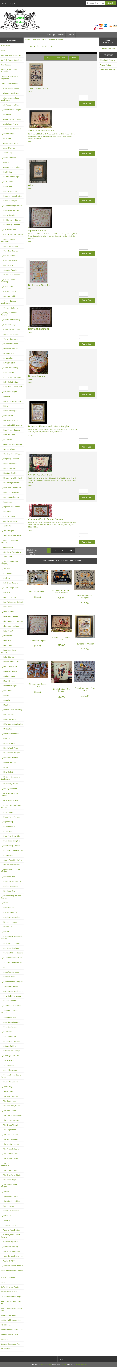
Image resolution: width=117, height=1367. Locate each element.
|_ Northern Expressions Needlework (10, 778)
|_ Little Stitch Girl (8, 631)
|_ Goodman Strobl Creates (11, 454)
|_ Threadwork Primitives (10, 1201)
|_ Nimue (4, 767)
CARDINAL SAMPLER (40, 474)
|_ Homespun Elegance (10, 497)
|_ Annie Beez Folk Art (9, 124)
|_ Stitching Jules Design (10, 1051)
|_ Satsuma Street (8, 977)
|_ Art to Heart (6, 138)
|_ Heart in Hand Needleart (11, 478)
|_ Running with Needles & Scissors (11, 937)
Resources (61, 35)
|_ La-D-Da (5, 592)
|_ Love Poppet (7, 645)
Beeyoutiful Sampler (38, 329)
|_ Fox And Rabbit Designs (11, 425)
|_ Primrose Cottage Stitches (12, 850)
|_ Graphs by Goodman (10, 459)
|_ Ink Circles (6, 511)
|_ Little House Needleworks (12, 621)
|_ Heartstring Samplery (10, 483)
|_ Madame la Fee (8, 676)
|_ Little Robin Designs (10, 626)
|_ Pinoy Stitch (6, 831)
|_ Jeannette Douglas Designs (9, 541)
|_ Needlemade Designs (10, 753)
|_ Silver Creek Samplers (10, 1022)
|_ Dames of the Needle (10, 344)
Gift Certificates (6, 1349)
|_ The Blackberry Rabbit (10, 1106)
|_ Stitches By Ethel (8, 1046)
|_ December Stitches (9, 348)
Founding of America (85, 644)
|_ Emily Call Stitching (9, 368)
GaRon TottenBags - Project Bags (11, 1309)
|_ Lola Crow (6, 640)
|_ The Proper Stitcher (9, 1158)
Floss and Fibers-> (8, 1277)
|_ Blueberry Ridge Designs (11, 206)
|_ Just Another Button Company (9, 563)
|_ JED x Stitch (7, 547)
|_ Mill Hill (5, 695)
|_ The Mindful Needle (9, 1134)
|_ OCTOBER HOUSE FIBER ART (9, 794)
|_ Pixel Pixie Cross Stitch (11, 836)
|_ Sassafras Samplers (10, 972)
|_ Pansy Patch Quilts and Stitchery (11, 806)
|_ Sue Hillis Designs (9, 1070)
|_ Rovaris (5, 931)
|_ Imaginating (6, 502)
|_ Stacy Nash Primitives (10, 1041)
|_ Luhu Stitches (7, 657)
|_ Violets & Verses (8, 1225)
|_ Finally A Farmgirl (8, 411)
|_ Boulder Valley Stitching (11, 220)
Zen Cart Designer (81, 1364)
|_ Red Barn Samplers (9, 886)
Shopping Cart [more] (108, 41)
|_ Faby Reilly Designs (10, 382)
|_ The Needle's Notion (10, 1144)
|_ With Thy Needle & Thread (12, 1256)
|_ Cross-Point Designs (10, 334)
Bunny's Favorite (36, 376)
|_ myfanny (5, 738)
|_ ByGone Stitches (8, 229)
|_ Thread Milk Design (9, 1196)
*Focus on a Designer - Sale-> (12, 55)
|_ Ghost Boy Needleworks (11, 444)
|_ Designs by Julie (8, 353)
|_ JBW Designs (7, 531)
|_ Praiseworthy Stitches (10, 846)
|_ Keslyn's (5, 578)
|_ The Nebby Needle (9, 1139)
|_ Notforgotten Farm (9, 789)
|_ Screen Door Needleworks (12, 991)
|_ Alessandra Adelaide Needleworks (10, 99)
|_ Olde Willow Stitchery (10, 800)
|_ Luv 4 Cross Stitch (9, 667)
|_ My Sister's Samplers (10, 734)
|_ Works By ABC (8, 1261)
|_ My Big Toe (6, 729)
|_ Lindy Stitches (7, 612)
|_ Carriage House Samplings (8, 240)
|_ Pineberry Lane (8, 826)
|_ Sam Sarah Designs (10, 948)
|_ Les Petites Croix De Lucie (12, 602)
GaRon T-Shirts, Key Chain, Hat (11, 1302)
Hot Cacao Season (37, 591)
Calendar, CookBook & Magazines (9, 78)
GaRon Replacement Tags (11, 1297)
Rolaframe (4, 1339)
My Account (70, 35)
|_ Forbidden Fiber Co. (10, 420)
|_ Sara (4, 967)
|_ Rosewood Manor (9, 922)
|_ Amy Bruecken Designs (11, 110)
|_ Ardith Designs (7, 134)
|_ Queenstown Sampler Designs (10, 871)
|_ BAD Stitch (6, 172)
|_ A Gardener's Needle (10, 88)
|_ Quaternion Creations (10, 865)
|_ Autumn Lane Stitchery (11, 167)
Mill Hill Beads (6, 1325)
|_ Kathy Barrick (7, 573)
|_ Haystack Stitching (9, 473)
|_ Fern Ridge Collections (11, 401)
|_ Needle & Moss (8, 743)
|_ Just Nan (5, 568)
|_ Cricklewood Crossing (10, 320)
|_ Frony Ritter (6, 439)
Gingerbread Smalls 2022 (38, 685)
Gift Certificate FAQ (107, 70)
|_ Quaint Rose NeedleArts (11, 860)
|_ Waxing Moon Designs (10, 1230)
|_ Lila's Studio (7, 607)
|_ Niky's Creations (8, 762)
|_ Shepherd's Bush (8, 1017)
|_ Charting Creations (9, 246)
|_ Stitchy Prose (7, 1060)
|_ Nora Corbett (7, 772)
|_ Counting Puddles (9, 296)
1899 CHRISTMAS (38, 88)
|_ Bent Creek (6, 186)
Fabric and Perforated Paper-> (12, 1271)
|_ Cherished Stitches (9, 251)
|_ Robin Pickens (7, 907)
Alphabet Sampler (37, 230)
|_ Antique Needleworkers (11, 129)
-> (9, 84)
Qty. (48, 58)
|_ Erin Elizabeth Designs (11, 377)
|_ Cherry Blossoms (8, 256)
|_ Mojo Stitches (7, 714)
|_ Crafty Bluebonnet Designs (9, 314)
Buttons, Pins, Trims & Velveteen (9, 71)
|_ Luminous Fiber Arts (10, 662)
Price (74, 58)
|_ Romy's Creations (9, 912)
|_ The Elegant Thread (9, 1130)
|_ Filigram (5, 406)
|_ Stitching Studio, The (10, 1056)
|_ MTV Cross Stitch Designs (12, 724)
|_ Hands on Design (8, 463)
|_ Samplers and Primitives (11, 958)
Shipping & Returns (107, 60)
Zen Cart (63, 1364)
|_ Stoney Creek (7, 1065)
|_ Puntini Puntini (7, 855)
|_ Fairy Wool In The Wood (11, 387)
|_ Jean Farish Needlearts (11, 535)
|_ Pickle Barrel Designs (10, 817)
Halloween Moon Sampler (84, 597)
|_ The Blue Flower (8, 1111)
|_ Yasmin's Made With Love (12, 1266)
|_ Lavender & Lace (8, 597)
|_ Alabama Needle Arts (10, 93)
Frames (3, 1282)
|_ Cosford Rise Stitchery (10, 275)
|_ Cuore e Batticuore (9, 339)
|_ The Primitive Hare (9, 1154)
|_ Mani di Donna (7, 681)
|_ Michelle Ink (6, 690)
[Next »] (71, 550)
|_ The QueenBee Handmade (8, 1164)
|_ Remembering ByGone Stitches (11, 897)
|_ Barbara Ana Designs (10, 177)
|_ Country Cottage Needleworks (8, 302)
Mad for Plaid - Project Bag (11, 1320)
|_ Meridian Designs (9, 686)
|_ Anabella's (6, 114)
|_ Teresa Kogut (7, 1087)
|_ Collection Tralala (8, 270)
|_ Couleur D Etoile (8, 291)
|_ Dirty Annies (6, 358)
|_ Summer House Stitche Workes (11, 1076)
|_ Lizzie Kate (6, 636)
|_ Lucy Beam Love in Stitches (9, 651)
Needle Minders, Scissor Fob (12, 1330)
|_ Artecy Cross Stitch (9, 143)
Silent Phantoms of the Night (85, 689)
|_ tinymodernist (7, 1206)
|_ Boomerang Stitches (10, 210)
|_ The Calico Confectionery (12, 1115)
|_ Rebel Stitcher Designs (11, 881)
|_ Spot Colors (6, 1032)
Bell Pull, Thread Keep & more (12, 60)
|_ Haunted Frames (8, 468)
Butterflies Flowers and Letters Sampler (48, 426)
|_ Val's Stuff (6, 1216)
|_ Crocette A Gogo (8, 324)
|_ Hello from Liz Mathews (11, 487)
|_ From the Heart (8, 435)
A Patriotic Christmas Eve (41, 130)
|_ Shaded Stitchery (8, 1001)
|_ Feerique (5, 396)
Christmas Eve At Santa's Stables (45, 519)
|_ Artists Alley (6, 153)
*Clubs (3, 50)
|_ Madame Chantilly (9, 671)
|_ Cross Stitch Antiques (10, 329)
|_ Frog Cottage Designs (10, 430)
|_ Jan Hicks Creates (9, 521)
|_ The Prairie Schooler (10, 1149)
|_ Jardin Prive (6, 526)
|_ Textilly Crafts (7, 1091)
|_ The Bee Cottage (8, 1101)
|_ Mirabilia (5, 700)
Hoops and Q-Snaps (8, 1315)
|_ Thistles (5, 1192)
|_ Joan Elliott (6, 557)
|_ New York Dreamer (9, 758)
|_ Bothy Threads (8, 215)
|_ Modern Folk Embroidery (11, 710)
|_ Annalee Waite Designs (11, 119)
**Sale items (5, 46)
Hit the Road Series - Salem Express (61, 591)
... (65, 550)
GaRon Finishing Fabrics (10, 1287)
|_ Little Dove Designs (9, 616)
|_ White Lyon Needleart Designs (10, 1236)
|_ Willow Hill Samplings (10, 1251)
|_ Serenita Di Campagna (11, 996)
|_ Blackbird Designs (9, 201)
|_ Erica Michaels (8, 372)
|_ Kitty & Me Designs (9, 583)
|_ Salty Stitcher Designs (10, 943)
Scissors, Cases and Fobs (10, 1344)
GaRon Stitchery (46, 1364)
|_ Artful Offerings (8, 148)
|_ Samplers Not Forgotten (11, 962)
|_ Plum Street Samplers (10, 841)
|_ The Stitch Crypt (8, 1180)
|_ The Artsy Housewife (10, 1096)
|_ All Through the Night (10, 105)
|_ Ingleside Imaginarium (10, 507)
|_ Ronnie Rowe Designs (10, 917)
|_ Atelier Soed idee (8, 158)
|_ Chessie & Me (7, 265)
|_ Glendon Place (8, 449)
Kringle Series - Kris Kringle (61, 690)
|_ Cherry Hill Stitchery (10, 260)
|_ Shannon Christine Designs (9, 1011)
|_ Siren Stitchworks (9, 1027)
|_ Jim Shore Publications (11, 552)
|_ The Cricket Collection (10, 1120)
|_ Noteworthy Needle (9, 784)
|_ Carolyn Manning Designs (12, 234)
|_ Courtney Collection (9, 308)
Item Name (61, 58)
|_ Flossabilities (7, 416)
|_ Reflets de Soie (8, 891)
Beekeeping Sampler (39, 285)
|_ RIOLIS (5, 903)
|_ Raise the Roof (8, 876)
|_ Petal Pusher (7, 812)
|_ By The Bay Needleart (10, 225)
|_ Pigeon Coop (7, 822)
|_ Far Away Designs (9, 392)
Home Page (51, 35)
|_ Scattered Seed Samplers (12, 982)
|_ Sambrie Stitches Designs (12, 953)
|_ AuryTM (5, 162)
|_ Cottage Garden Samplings (8, 281)
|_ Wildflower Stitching (9, 1246)
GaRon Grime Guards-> (10, 1292)
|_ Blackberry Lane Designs (11, 196)
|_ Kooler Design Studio (10, 588)
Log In (12, 3)
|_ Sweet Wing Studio (9, 1082)
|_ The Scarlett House (9, 1170)
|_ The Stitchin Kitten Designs (9, 1186)
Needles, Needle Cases (10, 1334)
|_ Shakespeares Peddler (11, 1005)
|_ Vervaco (5, 1220)
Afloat (31, 185)
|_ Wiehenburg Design (9, 1242)
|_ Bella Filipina (7, 182)
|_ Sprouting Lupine (8, 1036)
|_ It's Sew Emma (8, 516)
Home (4, 3)
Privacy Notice (105, 65)
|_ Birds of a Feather (9, 191)
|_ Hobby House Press (10, 492)
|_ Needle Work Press (9, 748)
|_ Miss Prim (6, 705)
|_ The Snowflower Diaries (11, 1175)
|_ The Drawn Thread (9, 1125)
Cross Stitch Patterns (39, 39)
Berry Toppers (6, 65)
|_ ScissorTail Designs (9, 986)
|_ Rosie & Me (6, 927)
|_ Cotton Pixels (7, 287)
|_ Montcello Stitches (9, 719)
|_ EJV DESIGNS (8, 363)
